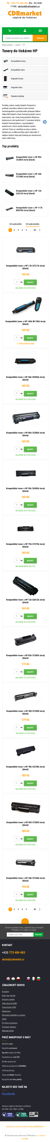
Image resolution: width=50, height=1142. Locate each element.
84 (35, 230)
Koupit (30, 282)
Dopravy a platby (8, 999)
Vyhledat (40, 38)
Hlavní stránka (7, 45)
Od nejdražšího (15, 224)
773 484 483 (13, 952)
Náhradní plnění (8, 1031)
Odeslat (38, 934)
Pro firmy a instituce (9, 1023)
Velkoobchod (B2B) (9, 1003)
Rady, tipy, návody (8, 995)
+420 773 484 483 (17, 3)
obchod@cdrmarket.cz (29, 6)
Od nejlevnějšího (32, 224)
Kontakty (5, 991)
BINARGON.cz (39, 1127)
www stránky (28, 1127)
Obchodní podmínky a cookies (13, 1015)
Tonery (17, 45)
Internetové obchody (14, 1127)
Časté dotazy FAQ (9, 1007)
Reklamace (6, 1011)
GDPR (4, 1019)
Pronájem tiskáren (9, 1027)
